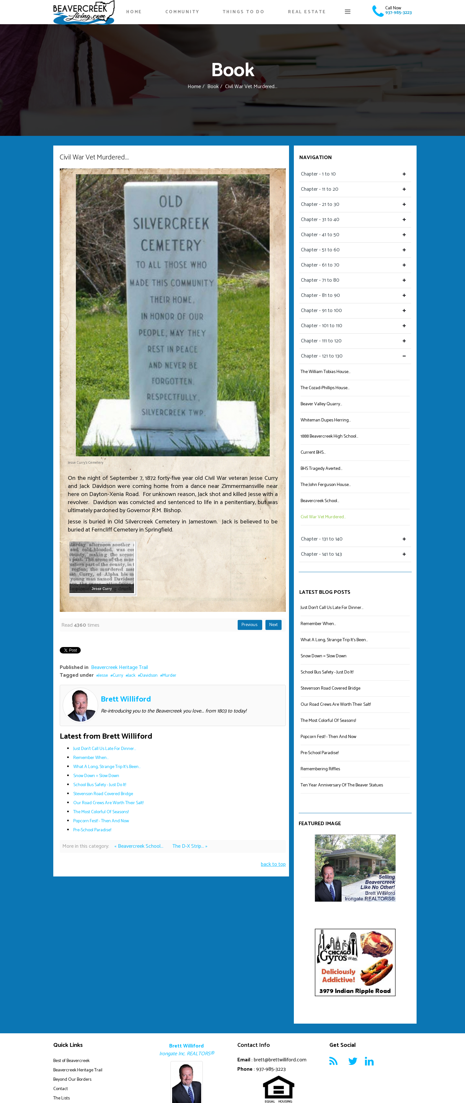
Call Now (393, 8)
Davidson (149, 675)
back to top (273, 864)
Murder (169, 675)
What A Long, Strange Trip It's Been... (106, 767)
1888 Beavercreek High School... (329, 436)
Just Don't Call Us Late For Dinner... (104, 749)
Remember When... (90, 758)
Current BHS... (313, 452)
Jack (131, 675)
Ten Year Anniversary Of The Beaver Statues (342, 785)
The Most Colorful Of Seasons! (101, 812)
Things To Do (243, 12)
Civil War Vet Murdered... (323, 517)
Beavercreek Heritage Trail (119, 667)
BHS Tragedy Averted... (321, 468)
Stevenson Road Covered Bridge (103, 794)
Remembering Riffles (320, 769)
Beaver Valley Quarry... (321, 404)
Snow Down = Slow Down (96, 776)
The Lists (61, 1098)
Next (273, 625)
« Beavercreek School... (139, 846)
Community (182, 12)
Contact (60, 1089)
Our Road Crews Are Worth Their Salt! (108, 803)
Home (134, 12)
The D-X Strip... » (189, 846)
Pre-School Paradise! (92, 830)
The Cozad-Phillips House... (325, 388)
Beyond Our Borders (72, 1079)
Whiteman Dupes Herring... (326, 420)
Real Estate (307, 12)
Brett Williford (126, 699)
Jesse (103, 675)
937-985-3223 (398, 12)
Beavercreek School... (320, 501)
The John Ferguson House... (326, 485)
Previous (250, 625)
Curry (118, 675)
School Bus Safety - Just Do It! (99, 785)
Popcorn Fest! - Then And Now (101, 821)
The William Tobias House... (325, 372)
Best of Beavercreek (71, 1061)
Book (213, 86)
